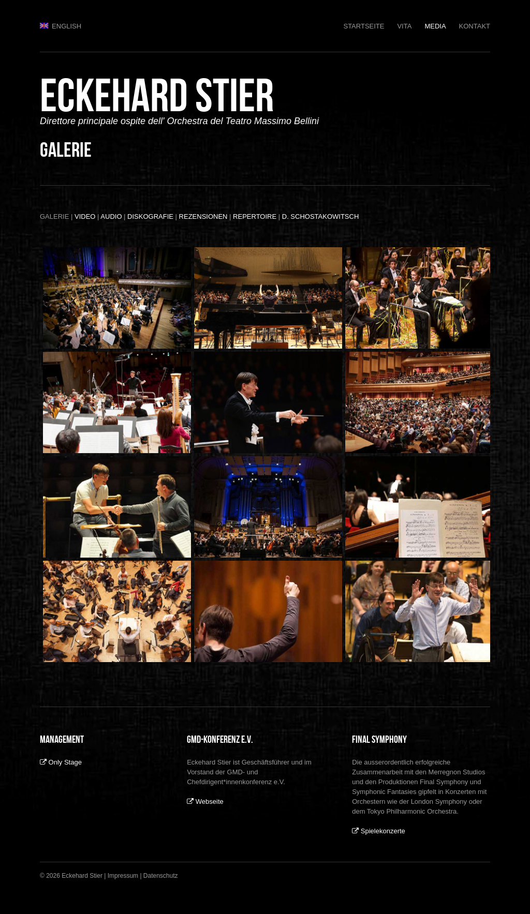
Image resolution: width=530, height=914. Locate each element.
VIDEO (85, 216)
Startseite (363, 26)
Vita (404, 26)
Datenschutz (160, 875)
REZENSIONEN (203, 216)
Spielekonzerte (378, 831)
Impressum (123, 875)
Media (435, 26)
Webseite (205, 801)
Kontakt (474, 26)
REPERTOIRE (254, 216)
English (60, 26)
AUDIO (111, 216)
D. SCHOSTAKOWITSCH (320, 216)
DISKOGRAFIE (150, 216)
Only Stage (61, 762)
